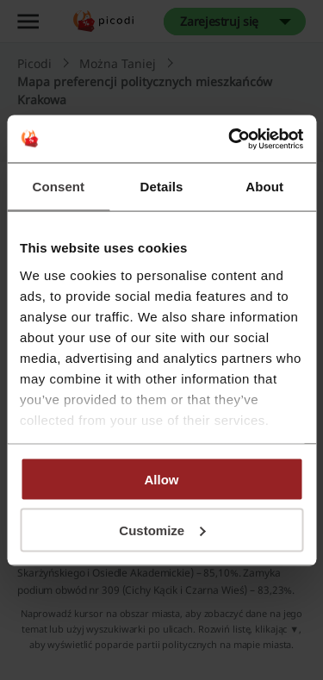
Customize (162, 529)
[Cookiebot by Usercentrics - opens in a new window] (230, 139)
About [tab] (264, 186)
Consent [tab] (58, 186)
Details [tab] (161, 186)
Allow (162, 479)
